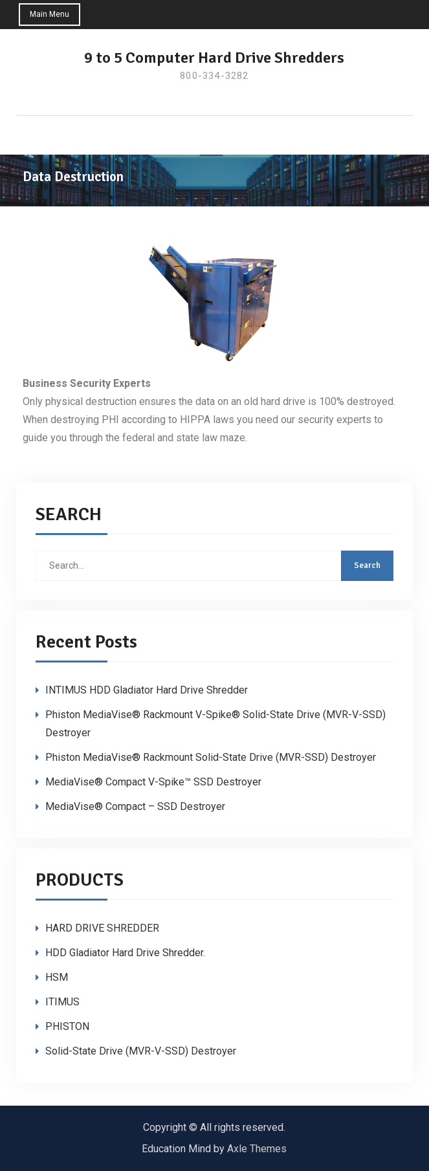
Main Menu (50, 14)
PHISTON (67, 1026)
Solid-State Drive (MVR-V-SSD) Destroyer (140, 1051)
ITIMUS (62, 1002)
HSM (56, 977)
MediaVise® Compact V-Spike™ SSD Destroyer (153, 782)
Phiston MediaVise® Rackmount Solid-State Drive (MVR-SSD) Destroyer (210, 757)
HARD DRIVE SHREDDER (102, 928)
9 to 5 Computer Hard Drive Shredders (214, 57)
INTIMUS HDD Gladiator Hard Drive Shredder (146, 690)
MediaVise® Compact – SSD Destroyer (135, 806)
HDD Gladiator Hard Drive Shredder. (125, 953)
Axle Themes (257, 1149)
